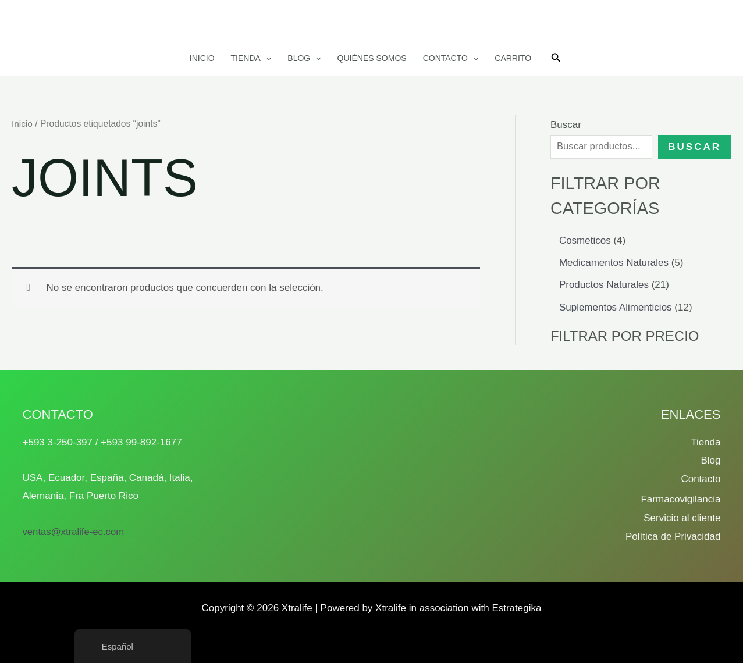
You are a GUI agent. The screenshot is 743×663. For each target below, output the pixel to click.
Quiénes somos (372, 58)
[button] (266, 58)
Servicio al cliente (682, 517)
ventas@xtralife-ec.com (74, 531)
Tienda (251, 58)
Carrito (513, 58)
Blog (304, 58)
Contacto (451, 58)
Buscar (565, 124)
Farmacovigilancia (680, 499)
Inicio (202, 58)
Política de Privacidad (672, 536)
